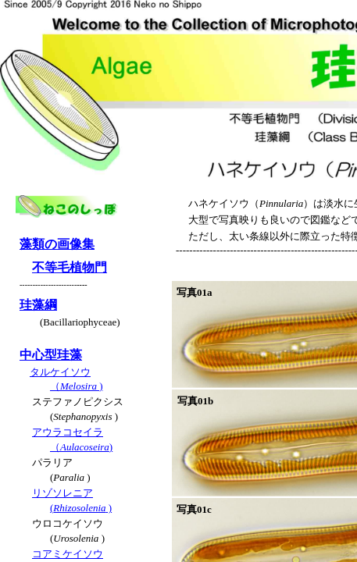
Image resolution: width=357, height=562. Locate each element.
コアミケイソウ (67, 554)
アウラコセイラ (67, 432)
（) (76, 386)
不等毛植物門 (69, 267)
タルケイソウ (60, 372)
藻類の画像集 (57, 244)
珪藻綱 (38, 304)
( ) (81, 508)
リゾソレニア (62, 493)
